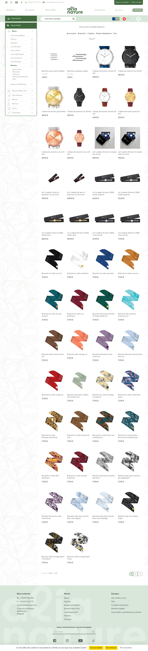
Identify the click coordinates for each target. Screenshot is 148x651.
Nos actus (119, 10)
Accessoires (17, 69)
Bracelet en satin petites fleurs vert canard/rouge (128, 437)
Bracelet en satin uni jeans (103, 273)
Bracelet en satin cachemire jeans (129, 396)
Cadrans (16, 74)
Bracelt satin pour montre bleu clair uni (130, 356)
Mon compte (137, 2)
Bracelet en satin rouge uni (52, 395)
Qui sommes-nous (118, 598)
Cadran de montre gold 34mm (54, 112)
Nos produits (30, 10)
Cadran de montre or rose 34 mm (53, 153)
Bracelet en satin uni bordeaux (75, 315)
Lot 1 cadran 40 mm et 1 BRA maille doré (78, 234)
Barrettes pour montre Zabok (53, 71)
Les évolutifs (15, 50)
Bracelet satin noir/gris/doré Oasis (78, 558)
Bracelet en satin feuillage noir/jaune (103, 396)
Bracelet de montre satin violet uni (102, 356)
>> (140, 574)
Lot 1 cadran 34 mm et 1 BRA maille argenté (103, 194)
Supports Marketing (18, 84)
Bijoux (66, 598)
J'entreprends (99, 10)
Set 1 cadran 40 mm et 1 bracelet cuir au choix (76, 194)
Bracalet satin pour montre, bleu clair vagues (78, 517)
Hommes (14, 43)
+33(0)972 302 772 (33, 2)
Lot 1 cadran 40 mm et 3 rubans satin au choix (130, 153)
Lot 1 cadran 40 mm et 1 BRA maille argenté (129, 194)
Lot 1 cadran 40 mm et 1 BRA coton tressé (129, 234)
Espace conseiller (122, 2)
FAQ (113, 602)
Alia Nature (10, 10)
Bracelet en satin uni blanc (78, 273)
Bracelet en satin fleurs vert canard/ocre (103, 437)
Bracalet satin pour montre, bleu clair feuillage (103, 517)
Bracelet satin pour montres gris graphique (129, 477)
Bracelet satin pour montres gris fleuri (103, 477)
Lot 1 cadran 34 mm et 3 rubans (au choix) (104, 153)
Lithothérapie (16, 62)
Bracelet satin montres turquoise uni (127, 315)
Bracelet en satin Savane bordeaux (77, 477)
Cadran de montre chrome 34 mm (104, 72)
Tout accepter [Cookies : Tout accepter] (96, 648)
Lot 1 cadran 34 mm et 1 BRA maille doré (52, 234)
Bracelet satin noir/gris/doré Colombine (53, 558)
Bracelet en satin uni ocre (128, 273)
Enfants (14, 39)
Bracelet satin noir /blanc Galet (128, 517)
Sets (14, 79)
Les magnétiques (17, 54)
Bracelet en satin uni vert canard (52, 315)
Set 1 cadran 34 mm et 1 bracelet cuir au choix (51, 194)
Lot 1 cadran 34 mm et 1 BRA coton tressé (103, 234)
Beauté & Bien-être (72, 609)
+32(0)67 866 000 (27, 598)
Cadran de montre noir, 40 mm (79, 112)
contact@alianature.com (53, 2)
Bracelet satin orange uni (77, 354)
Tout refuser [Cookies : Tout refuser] (111, 648)
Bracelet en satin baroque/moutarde (49, 437)
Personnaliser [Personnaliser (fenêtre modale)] (126, 648)
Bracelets (16, 72)
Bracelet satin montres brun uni (53, 356)
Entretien (67, 619)
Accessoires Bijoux (18, 35)
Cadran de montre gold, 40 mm (128, 113)
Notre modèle (50, 10)
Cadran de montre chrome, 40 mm (104, 113)
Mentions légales (118, 609)
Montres (14, 65)
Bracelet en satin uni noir (52, 273)
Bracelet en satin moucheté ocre (78, 437)
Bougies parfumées (72, 605)
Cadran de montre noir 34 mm (130, 71)
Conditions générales (120, 605)
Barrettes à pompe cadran (77, 71)
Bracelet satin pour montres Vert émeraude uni (103, 315)
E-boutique (137, 10)
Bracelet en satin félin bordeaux (50, 477)
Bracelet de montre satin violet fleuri (51, 517)
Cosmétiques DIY (71, 612)
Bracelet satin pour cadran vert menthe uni (78, 396)
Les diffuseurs (16, 47)
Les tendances (16, 58)
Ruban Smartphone (20, 77)
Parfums (67, 602)
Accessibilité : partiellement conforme (126, 612)
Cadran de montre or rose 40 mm (78, 153)
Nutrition (67, 616)
